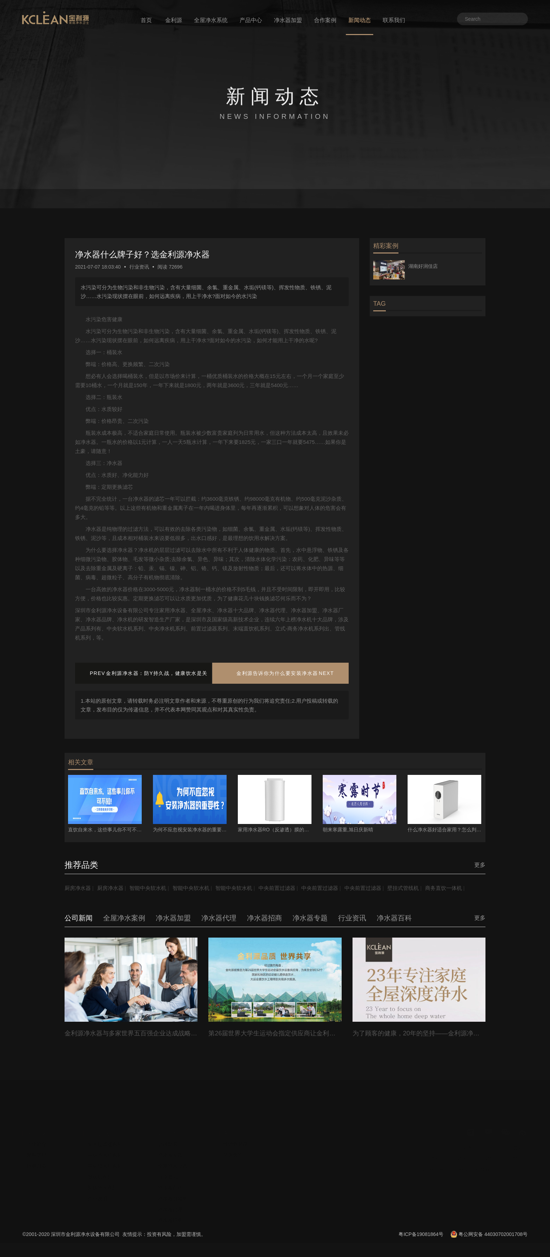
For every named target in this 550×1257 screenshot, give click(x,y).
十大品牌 (518, 1171)
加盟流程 (434, 1171)
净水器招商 (170, 1233)
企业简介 (36, 1157)
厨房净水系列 (102, 1200)
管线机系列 (100, 1189)
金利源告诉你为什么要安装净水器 (277, 673)
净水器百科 (170, 1200)
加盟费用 (462, 1171)
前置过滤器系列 (105, 1157)
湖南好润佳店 (423, 266)
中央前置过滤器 (289, 888)
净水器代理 (170, 1222)
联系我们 (394, 20)
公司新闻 (167, 1157)
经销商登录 (235, 1157)
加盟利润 (490, 1171)
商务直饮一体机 (84, 902)
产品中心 (251, 20)
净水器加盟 (288, 20)
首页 (146, 20)
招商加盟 (36, 1179)
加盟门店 (490, 1161)
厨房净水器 (79, 888)
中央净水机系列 (105, 1168)
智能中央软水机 (152, 888)
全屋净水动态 (172, 1179)
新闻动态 (359, 20)
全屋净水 (518, 1161)
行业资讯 (139, 267)
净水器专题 (170, 1168)
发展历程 (36, 1168)
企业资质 (462, 1161)
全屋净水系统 (211, 20)
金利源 (173, 20)
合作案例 (325, 20)
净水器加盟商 (172, 1211)
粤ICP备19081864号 (420, 1248)
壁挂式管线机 (422, 888)
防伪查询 (233, 1168)
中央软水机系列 (105, 1179)
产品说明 (97, 1211)
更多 (479, 865)
